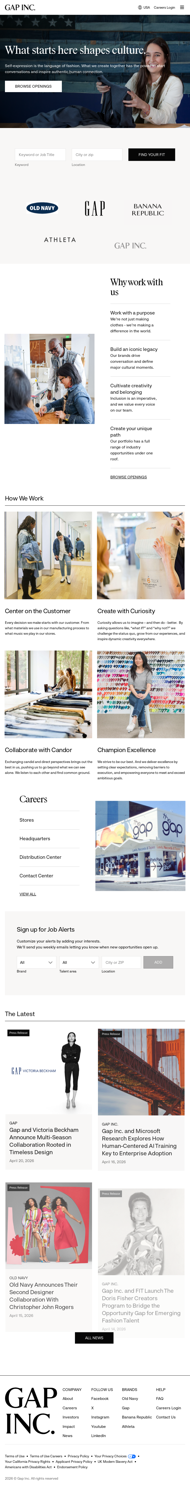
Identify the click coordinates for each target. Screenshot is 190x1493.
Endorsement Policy (72, 1467)
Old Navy (130, 1389)
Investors (71, 1408)
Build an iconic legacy (144, 358)
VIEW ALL (18, 894)
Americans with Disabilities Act (28, 1467)
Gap (125, 1398)
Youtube (98, 1417)
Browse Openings (33, 86)
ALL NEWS (94, 1347)
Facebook (100, 1389)
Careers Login (164, 7)
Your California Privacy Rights (27, 1462)
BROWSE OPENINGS (138, 477)
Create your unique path (144, 444)
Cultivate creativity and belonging (144, 398)
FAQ (160, 1389)
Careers (70, 1398)
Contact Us (166, 1408)
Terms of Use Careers (46, 1456)
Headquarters (25, 838)
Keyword (21, 174)
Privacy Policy (78, 1456)
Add (158, 962)
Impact (69, 1417)
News (67, 1426)
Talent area (67, 971)
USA (144, 7)
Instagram (100, 1408)
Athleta (128, 1417)
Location (78, 174)
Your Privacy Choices (111, 1456)
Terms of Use (14, 1456)
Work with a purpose (144, 322)
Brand (21, 971)
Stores (17, 820)
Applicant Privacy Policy (74, 1462)
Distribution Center (31, 857)
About (68, 1389)
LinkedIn (98, 1426)
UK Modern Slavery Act (115, 1462)
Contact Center (27, 876)
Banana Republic (137, 1408)
